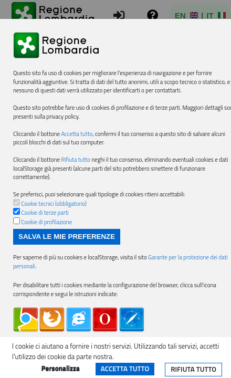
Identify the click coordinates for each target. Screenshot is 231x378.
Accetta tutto (125, 368)
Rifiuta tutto (193, 369)
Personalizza (60, 368)
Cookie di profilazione (46, 222)
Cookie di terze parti (44, 212)
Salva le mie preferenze (66, 236)
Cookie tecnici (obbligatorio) (53, 204)
